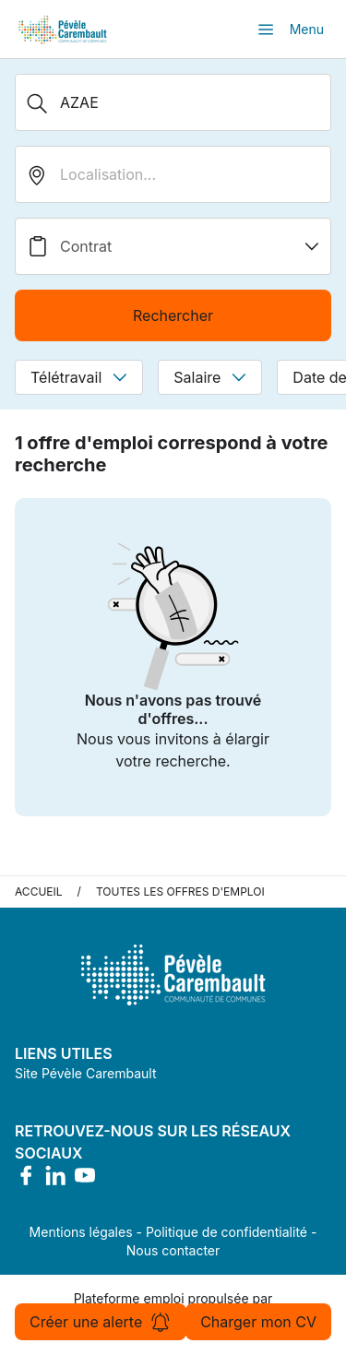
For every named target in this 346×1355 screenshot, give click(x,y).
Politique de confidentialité (226, 1232)
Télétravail (78, 377)
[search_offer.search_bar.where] (173, 174)
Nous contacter (173, 1250)
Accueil (39, 891)
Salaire (209, 377)
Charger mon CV (258, 1322)
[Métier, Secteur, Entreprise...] (173, 102)
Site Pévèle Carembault (86, 1073)
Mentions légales (81, 1232)
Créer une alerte (101, 1322)
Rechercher (173, 315)
